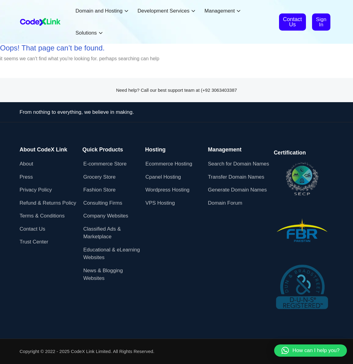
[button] (310, 350)
